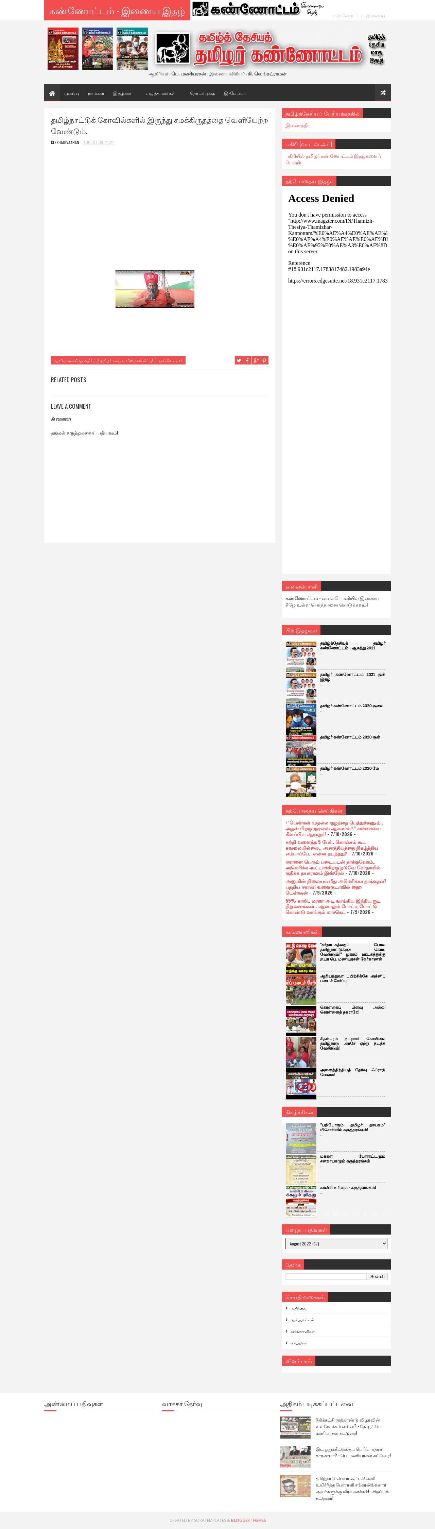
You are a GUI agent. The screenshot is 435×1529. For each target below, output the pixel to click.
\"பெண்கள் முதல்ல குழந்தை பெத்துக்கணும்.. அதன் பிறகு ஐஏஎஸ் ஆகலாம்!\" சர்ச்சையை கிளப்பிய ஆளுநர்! (334, 828)
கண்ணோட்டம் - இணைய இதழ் (117, 10)
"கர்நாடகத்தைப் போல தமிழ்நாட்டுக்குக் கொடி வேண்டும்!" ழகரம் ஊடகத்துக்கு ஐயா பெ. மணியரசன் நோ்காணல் (352, 952)
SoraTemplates (210, 1520)
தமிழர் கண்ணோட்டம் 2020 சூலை (351, 706)
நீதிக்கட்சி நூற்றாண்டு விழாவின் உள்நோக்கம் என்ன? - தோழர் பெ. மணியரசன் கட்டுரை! (349, 1426)
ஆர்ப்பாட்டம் (302, 1319)
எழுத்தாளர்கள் (160, 92)
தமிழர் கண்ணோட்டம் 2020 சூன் (350, 737)
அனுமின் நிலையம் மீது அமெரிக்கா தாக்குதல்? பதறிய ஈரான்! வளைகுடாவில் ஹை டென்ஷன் (335, 886)
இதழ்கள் (122, 92)
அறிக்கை (298, 1308)
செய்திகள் (299, 1342)
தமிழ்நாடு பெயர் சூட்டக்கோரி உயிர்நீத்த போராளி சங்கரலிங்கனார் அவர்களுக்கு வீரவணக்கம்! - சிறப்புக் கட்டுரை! (352, 1488)
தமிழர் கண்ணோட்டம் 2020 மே (349, 768)
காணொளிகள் (303, 1331)
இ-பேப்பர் (235, 92)
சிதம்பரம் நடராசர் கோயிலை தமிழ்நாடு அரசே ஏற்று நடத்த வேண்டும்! (352, 1044)
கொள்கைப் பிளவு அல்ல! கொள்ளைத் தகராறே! (352, 1010)
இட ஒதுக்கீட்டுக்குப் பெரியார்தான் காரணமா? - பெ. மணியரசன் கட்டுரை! (353, 1452)
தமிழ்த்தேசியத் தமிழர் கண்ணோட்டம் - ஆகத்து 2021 (352, 645)
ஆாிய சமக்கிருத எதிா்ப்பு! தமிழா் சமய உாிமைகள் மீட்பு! (103, 360)
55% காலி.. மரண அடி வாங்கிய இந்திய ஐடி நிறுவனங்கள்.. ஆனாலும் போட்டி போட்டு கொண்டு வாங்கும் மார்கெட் (332, 906)
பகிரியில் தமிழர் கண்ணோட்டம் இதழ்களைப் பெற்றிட (333, 159)
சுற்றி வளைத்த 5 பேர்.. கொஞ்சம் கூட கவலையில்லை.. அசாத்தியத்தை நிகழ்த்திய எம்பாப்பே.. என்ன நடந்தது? (331, 847)
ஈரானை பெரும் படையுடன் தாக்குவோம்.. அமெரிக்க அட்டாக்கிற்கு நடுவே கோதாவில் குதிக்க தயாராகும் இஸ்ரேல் (333, 867)
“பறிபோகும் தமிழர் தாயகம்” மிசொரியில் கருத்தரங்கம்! (352, 1127)
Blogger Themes (248, 1520)
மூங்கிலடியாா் (171, 360)
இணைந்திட (298, 125)
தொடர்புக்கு (202, 92)
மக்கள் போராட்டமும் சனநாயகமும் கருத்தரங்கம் (352, 1158)
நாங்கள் (96, 92)
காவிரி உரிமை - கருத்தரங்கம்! (348, 1188)
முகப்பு (71, 92)
